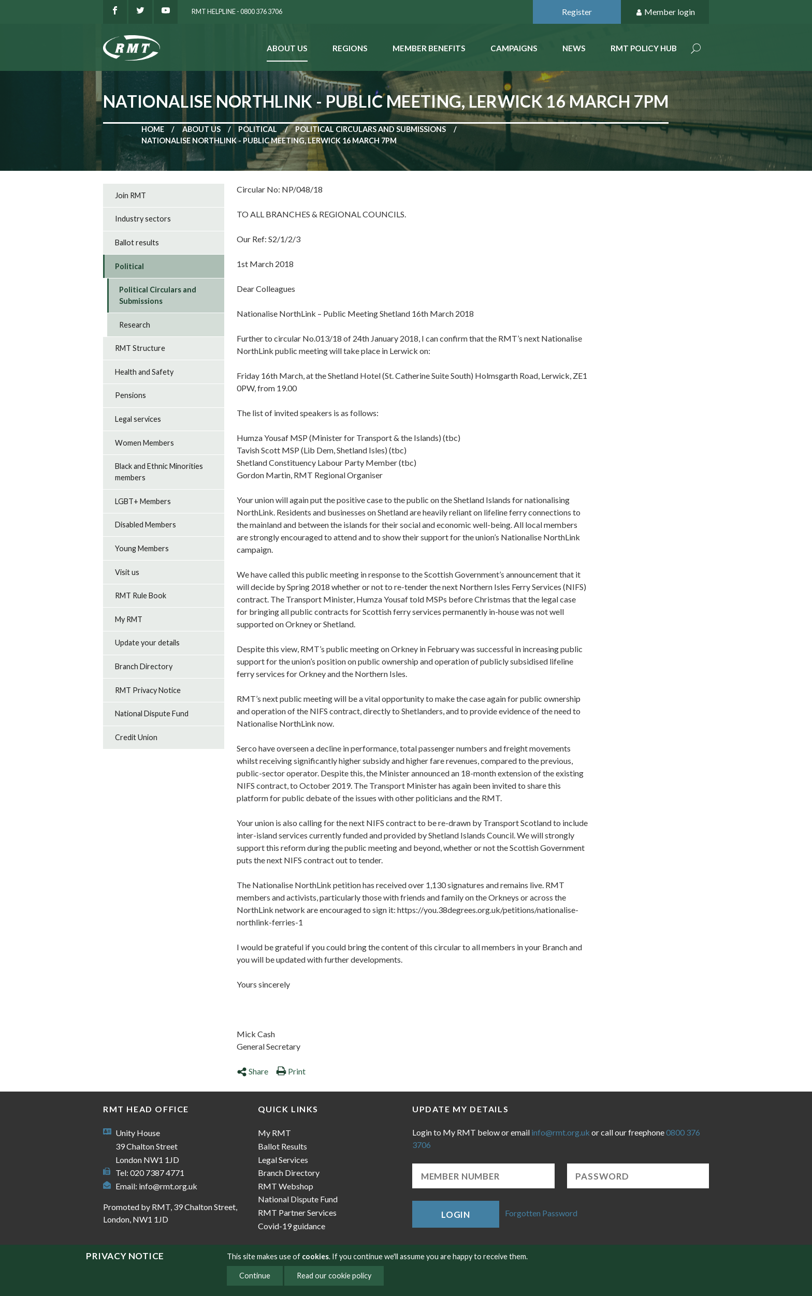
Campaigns (514, 48)
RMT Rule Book (140, 595)
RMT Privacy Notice (148, 690)
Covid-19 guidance (291, 1226)
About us (201, 129)
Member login (665, 12)
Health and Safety (144, 371)
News (574, 48)
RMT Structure (140, 348)
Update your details (147, 642)
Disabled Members (145, 524)
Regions (350, 48)
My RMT (128, 619)
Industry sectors (143, 218)
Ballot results (137, 242)
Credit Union (136, 737)
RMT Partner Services (297, 1212)
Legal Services (283, 1160)
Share (252, 1071)
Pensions (130, 395)
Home (152, 129)
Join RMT (130, 195)
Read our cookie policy (334, 1275)
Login (455, 1214)
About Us (287, 48)
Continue (254, 1275)
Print (291, 1071)
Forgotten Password (541, 1213)
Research (134, 324)
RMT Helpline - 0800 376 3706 (237, 11)
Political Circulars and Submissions (370, 129)
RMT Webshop (285, 1186)
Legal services (138, 419)
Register (577, 12)
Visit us (127, 572)
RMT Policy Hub (644, 48)
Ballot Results (282, 1146)
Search (696, 49)
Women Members (144, 442)
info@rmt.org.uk (168, 1186)
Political (257, 129)
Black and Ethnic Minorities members (159, 472)
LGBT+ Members (143, 501)
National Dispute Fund (152, 713)
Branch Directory (143, 666)
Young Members (142, 548)
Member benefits (429, 48)
